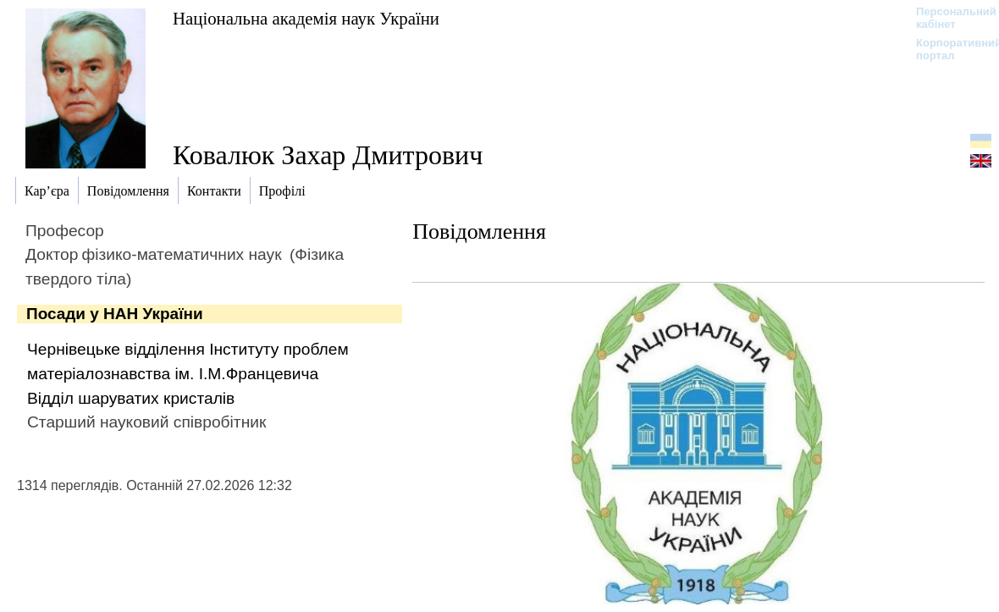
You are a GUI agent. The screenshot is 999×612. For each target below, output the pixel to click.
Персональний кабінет (948, 17)
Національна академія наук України (306, 18)
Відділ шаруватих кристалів (131, 398)
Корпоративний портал (948, 49)
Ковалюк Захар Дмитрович (328, 155)
